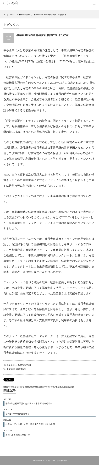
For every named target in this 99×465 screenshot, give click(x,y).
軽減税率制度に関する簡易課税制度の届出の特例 (27, 387)
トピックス (12, 365)
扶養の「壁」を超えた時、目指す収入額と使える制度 (30, 424)
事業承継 (11, 369)
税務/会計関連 (24, 365)
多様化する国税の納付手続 (18, 434)
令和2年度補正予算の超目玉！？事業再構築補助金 (29, 403)
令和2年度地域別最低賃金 (62, 387)
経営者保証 (21, 369)
